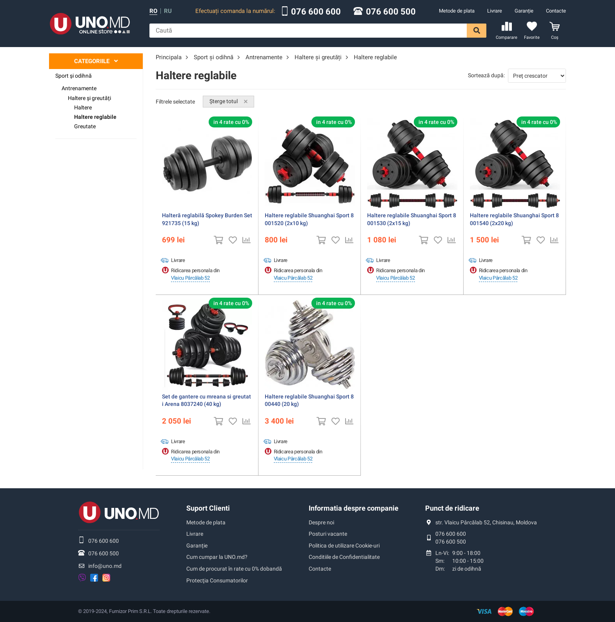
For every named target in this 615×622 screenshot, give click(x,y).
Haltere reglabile (95, 117)
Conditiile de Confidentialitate (344, 557)
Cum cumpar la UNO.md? (216, 557)
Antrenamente (79, 88)
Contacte (556, 11)
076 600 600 (316, 11)
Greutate (85, 126)
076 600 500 (391, 11)
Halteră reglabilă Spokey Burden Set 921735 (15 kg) (207, 219)
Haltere (83, 107)
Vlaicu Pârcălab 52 (190, 278)
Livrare (494, 11)
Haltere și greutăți (89, 98)
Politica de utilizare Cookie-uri (344, 545)
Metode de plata (457, 11)
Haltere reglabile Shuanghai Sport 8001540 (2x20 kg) (514, 219)
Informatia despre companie (353, 508)
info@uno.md (105, 566)
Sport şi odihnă (73, 76)
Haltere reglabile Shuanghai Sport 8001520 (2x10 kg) (309, 219)
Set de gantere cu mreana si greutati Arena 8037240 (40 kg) (206, 400)
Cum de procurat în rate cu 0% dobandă (234, 569)
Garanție (524, 11)
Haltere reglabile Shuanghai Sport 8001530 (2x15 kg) (411, 219)
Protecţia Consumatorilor (217, 580)
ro (153, 11)
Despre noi (321, 522)
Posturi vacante (328, 534)
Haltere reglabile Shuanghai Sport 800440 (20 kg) (309, 400)
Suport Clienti (208, 508)
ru (168, 11)
